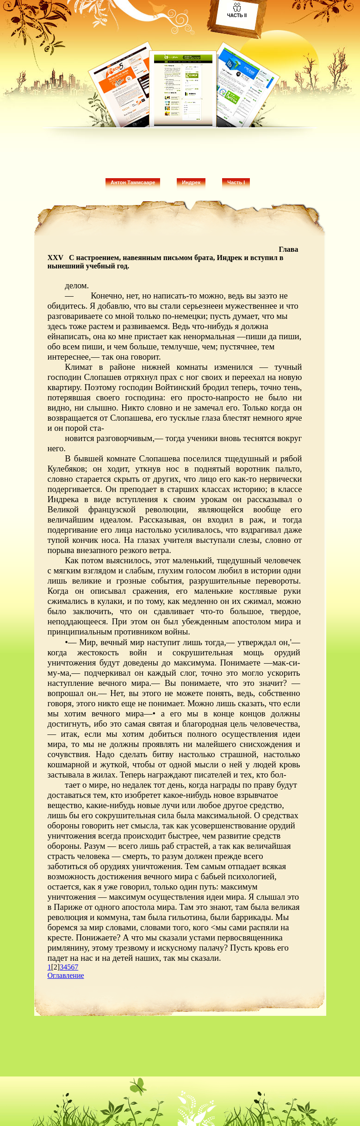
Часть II (237, 15)
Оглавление (66, 975)
